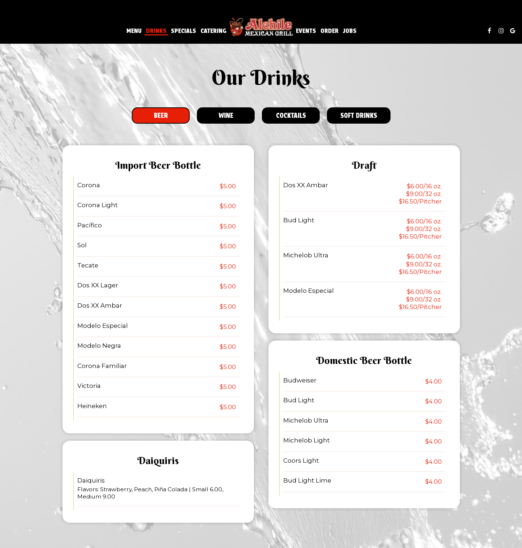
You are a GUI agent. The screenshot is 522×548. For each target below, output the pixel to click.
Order (329, 30)
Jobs (350, 30)
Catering (213, 30)
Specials (183, 30)
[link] (261, 27)
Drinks (156, 30)
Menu (134, 30)
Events (306, 30)
